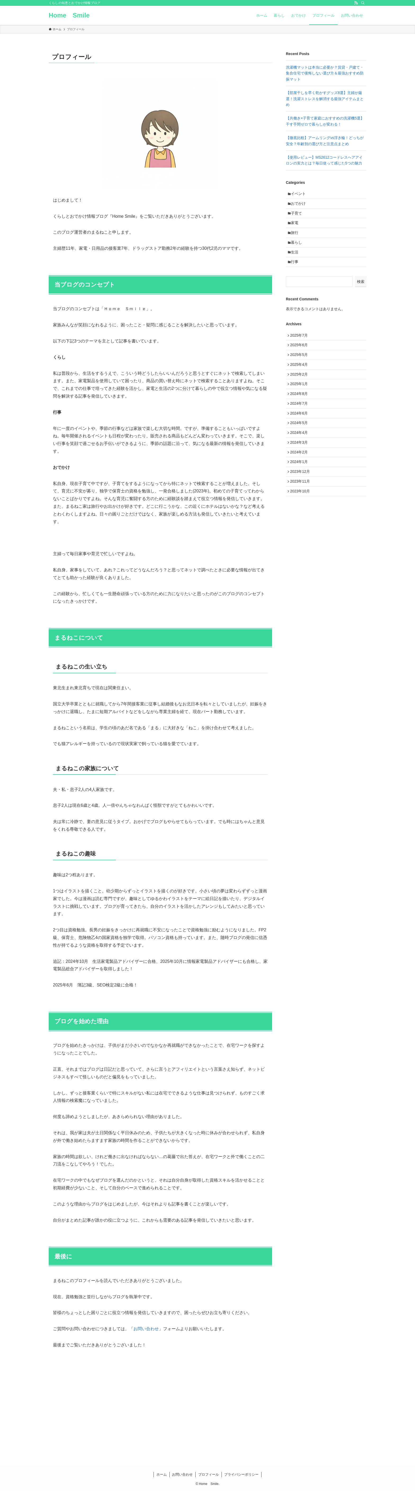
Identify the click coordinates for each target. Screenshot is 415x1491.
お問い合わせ (146, 1329)
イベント (299, 194)
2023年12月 (301, 500)
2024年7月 (300, 423)
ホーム (161, 1474)
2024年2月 (300, 478)
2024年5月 (300, 445)
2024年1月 (300, 489)
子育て (298, 216)
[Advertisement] (326, 570)
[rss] (356, 3)
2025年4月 (300, 379)
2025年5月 (300, 368)
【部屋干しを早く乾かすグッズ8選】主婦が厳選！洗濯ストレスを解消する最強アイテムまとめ (325, 99)
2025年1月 (300, 401)
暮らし (298, 249)
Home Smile (69, 15)
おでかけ (299, 205)
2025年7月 (300, 346)
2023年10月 (301, 522)
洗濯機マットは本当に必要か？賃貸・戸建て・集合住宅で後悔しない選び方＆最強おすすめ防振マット (325, 73)
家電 (296, 227)
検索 (360, 292)
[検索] (362, 3)
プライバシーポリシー (241, 1474)
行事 (296, 271)
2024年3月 (300, 467)
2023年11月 (301, 511)
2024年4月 (300, 456)
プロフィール (208, 1474)
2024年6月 (300, 434)
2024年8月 (300, 412)
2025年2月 (300, 390)
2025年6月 (300, 357)
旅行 (296, 238)
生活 (296, 260)
